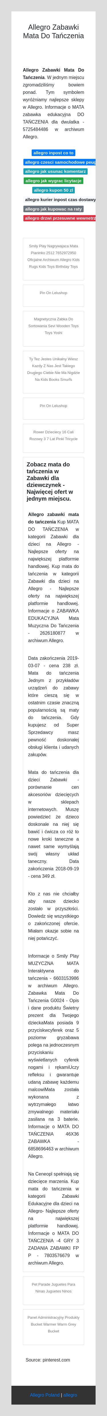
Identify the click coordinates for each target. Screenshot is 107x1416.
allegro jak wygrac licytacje (54, 180)
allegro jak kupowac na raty (53, 209)
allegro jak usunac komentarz (55, 171)
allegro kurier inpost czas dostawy (60, 199)
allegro (70, 1395)
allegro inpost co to (53, 152)
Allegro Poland (45, 1395)
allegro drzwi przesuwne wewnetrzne (63, 218)
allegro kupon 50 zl (53, 190)
